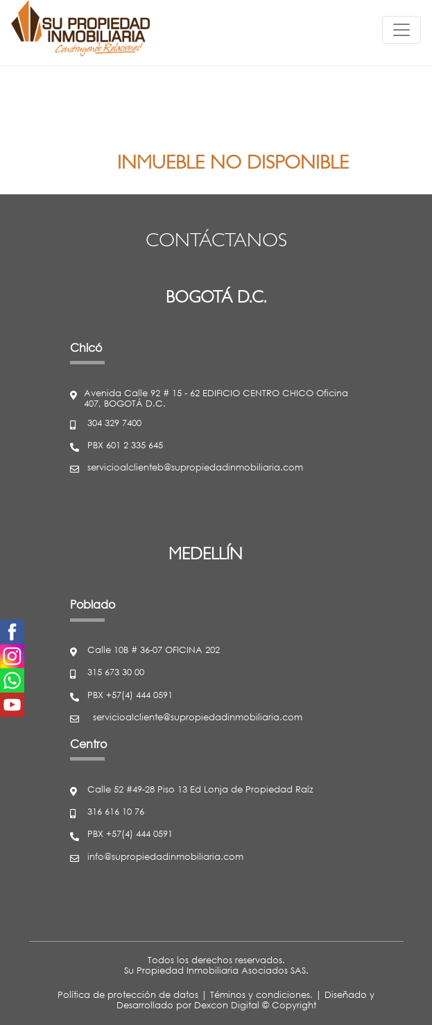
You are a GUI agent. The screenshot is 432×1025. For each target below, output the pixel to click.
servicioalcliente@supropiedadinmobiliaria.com (197, 718)
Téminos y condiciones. (261, 995)
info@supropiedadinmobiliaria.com (165, 857)
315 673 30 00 (115, 673)
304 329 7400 (114, 423)
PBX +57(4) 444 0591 (130, 696)
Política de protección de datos (128, 995)
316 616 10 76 (115, 812)
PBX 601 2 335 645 (125, 446)
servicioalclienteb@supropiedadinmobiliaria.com (195, 468)
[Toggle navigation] (401, 30)
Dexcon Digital (226, 1005)
